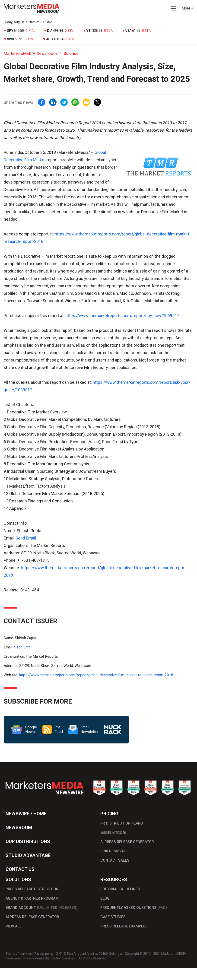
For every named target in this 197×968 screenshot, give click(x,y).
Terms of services (19, 953)
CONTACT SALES (114, 860)
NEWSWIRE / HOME (26, 813)
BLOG (105, 898)
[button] (173, 8)
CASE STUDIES (113, 917)
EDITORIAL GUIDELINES (120, 889)
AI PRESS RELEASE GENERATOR (127, 842)
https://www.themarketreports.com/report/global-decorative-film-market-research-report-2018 (96, 675)
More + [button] (187, 8)
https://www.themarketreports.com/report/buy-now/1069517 (122, 315)
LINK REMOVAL (113, 851)
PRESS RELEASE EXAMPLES (124, 926)
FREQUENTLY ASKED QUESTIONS (133, 907)
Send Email (26, 538)
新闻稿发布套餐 (113, 832)
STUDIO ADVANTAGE (28, 855)
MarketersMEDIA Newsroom (30, 53)
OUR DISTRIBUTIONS (28, 841)
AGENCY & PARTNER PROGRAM (32, 898)
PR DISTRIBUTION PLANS (121, 823)
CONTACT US (20, 869)
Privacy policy (44, 953)
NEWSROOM (19, 827)
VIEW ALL (14, 926)
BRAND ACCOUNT (41, 907)
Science (71, 53)
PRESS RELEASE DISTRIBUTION (32, 889)
